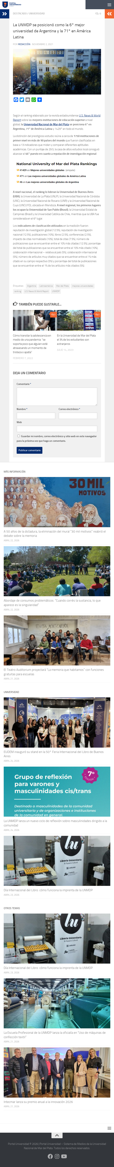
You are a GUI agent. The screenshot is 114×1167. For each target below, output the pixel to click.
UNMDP (56, 291)
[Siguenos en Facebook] (50, 1156)
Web (19, 422)
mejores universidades (82, 286)
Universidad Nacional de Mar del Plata (46, 124)
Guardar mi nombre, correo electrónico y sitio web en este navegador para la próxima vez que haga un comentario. (57, 438)
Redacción (24, 44)
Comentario (24, 384)
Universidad (37, 13)
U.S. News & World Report (36, 291)
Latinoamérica (46, 286)
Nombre (22, 409)
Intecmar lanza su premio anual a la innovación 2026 (38, 1102)
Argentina (31, 286)
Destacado (20, 13)
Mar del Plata (62, 286)
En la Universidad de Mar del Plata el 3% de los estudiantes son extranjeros (76, 340)
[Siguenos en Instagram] (57, 1156)
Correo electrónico (69, 409)
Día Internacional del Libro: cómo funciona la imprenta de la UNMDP (48, 890)
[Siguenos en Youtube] (63, 1156)
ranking (17, 291)
